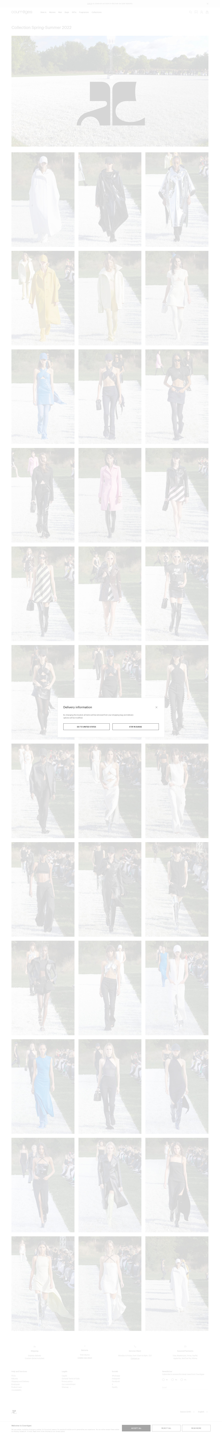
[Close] (156, 707)
